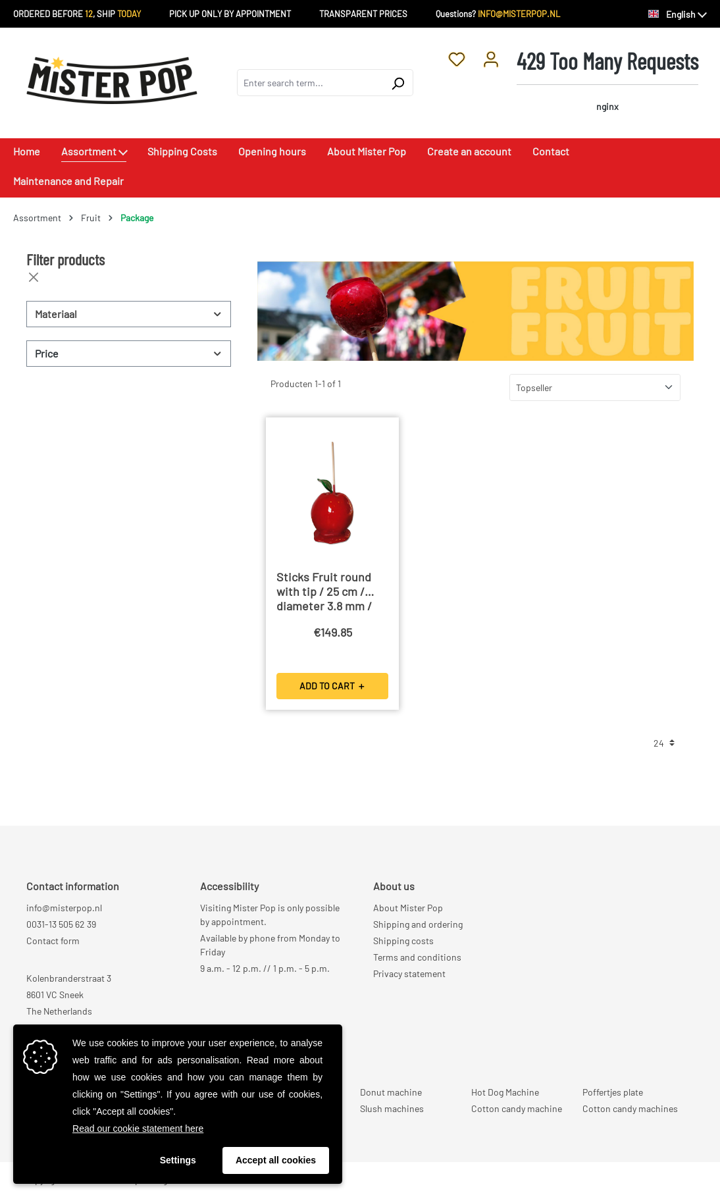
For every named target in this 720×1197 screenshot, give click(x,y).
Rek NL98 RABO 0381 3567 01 (83, 1027)
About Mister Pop (408, 907)
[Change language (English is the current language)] (677, 14)
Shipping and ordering (418, 924)
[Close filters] (33, 277)
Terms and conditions (417, 957)
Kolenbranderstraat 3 (68, 978)
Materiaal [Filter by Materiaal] (128, 313)
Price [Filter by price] (128, 353)
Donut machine (391, 1092)
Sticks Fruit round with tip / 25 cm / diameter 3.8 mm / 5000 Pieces (324, 593)
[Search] (397, 82)
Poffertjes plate (612, 1092)
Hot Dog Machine (505, 1092)
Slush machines (392, 1108)
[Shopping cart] (607, 82)
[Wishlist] (457, 58)
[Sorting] (595, 387)
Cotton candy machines (630, 1108)
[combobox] (310, 82)
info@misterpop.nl (64, 907)
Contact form (53, 940)
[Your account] (491, 58)
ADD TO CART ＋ (332, 685)
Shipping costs (403, 940)
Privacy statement (409, 973)
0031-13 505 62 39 (61, 924)
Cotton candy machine (516, 1108)
